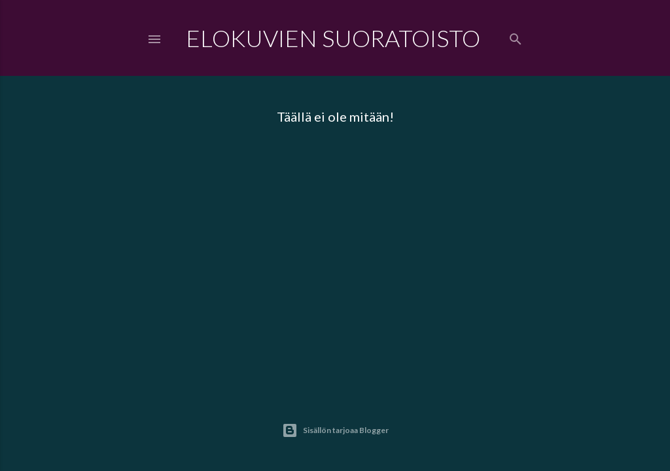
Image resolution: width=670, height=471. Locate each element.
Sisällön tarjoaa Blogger (335, 430)
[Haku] (515, 36)
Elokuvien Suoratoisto (333, 38)
